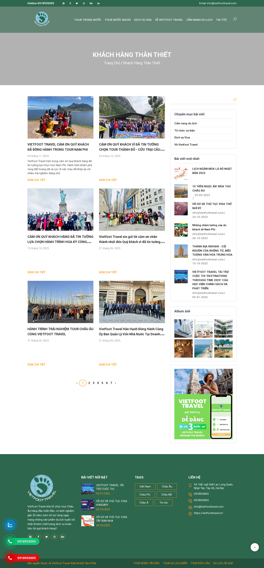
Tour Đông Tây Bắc (146, 563)
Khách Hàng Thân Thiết (141, 63)
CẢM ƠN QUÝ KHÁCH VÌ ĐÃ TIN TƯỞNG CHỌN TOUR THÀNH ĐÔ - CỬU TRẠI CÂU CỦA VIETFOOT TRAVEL (129, 149)
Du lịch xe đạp (223, 563)
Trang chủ (112, 63)
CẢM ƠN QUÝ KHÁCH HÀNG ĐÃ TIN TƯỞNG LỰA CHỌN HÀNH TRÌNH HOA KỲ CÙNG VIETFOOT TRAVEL (60, 242)
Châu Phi (145, 494)
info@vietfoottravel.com (207, 212)
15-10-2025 (200, 263)
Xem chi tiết (36, 180)
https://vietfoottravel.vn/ (208, 513)
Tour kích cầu (200, 563)
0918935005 (201, 493)
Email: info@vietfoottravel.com (217, 3)
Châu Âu (167, 486)
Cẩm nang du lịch (199, 19)
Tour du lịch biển (175, 563)
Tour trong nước (87, 19)
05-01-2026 (200, 297)
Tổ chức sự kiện (184, 130)
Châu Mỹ (166, 494)
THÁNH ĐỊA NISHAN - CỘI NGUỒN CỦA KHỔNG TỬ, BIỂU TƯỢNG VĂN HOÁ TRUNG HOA (212, 250)
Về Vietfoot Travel (169, 19)
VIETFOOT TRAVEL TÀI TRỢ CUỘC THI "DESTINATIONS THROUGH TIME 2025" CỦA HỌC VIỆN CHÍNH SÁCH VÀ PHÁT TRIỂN (210, 280)
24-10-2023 (200, 217)
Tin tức (221, 19)
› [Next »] (115, 383)
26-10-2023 (200, 238)
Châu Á (144, 502)
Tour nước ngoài (118, 19)
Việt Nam (145, 486)
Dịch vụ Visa (143, 19)
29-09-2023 (202, 195)
